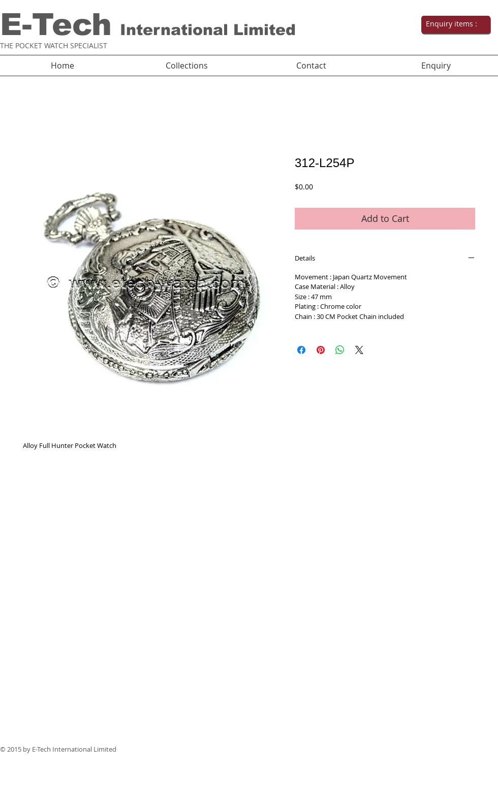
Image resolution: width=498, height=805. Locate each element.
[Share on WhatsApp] (340, 350)
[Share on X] (359, 350)
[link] (455, 24)
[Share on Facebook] (301, 350)
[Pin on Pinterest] (321, 350)
